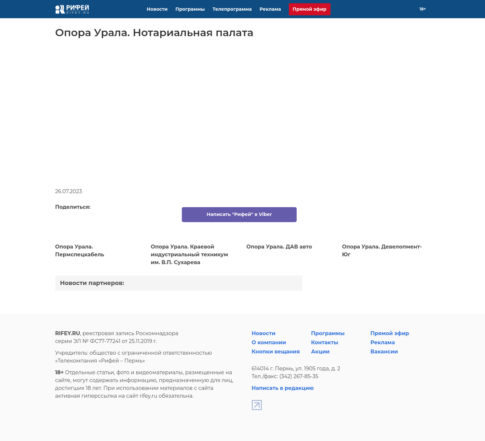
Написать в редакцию (283, 388)
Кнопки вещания (276, 352)
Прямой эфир (310, 9)
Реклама (270, 9)
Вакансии (384, 352)
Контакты (324, 342)
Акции (320, 352)
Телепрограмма (232, 9)
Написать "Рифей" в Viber (239, 214)
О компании (269, 342)
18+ (423, 9)
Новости (157, 9)
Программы (190, 9)
